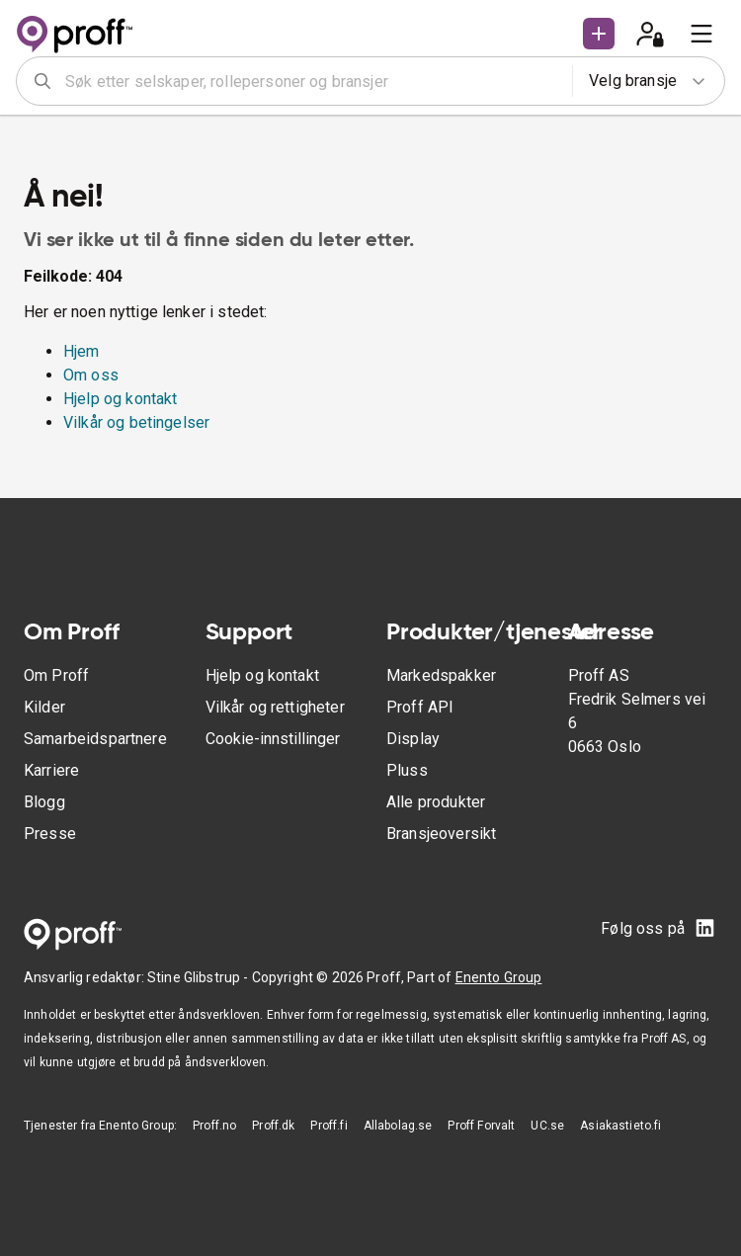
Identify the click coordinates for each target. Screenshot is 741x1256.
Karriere (51, 770)
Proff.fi (328, 1125)
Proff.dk (273, 1125)
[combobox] (312, 81)
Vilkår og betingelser (136, 422)
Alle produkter (435, 802)
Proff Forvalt (481, 1125)
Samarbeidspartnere (95, 738)
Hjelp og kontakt (120, 398)
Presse (50, 833)
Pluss (407, 770)
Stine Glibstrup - (199, 977)
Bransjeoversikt (441, 833)
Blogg (44, 802)
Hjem (81, 351)
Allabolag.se (398, 1125)
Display (413, 738)
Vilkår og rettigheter (275, 707)
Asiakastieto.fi (620, 1125)
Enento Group (498, 977)
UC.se (547, 1125)
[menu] (701, 33)
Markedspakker (441, 675)
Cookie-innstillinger (273, 738)
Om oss (91, 375)
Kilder (44, 707)
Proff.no (214, 1125)
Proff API (419, 707)
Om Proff (56, 675)
